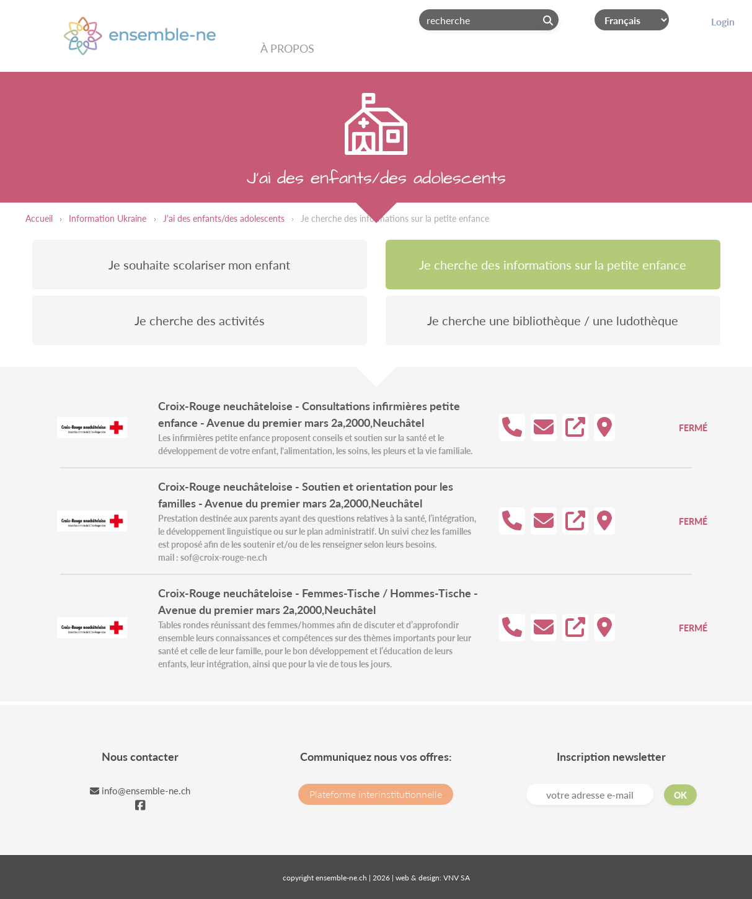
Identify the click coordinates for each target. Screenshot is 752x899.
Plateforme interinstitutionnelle (375, 794)
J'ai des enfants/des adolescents (224, 218)
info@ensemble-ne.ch (140, 790)
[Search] (489, 19)
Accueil (39, 218)
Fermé (693, 428)
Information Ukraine (107, 218)
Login (723, 21)
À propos (287, 48)
